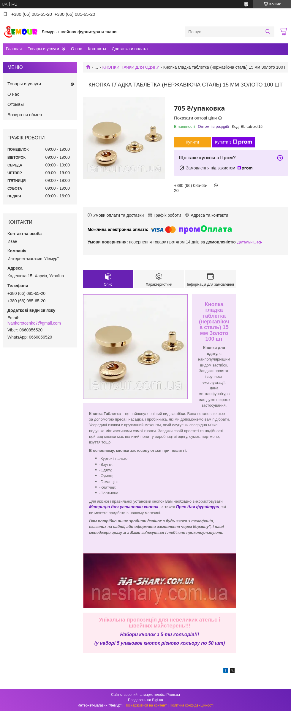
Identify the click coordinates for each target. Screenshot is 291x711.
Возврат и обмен (24, 114)
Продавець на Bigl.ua (145, 700)
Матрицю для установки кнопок (123, 506)
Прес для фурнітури (197, 506)
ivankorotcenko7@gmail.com (34, 323)
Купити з (233, 142)
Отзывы (15, 104)
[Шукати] (267, 31)
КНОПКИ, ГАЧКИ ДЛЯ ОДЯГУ (130, 67)
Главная (14, 48)
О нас (76, 48)
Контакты (97, 48)
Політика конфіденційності (191, 705)
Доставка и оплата (130, 48)
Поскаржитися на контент (145, 705)
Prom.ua (173, 695)
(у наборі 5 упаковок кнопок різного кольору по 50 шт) (159, 643)
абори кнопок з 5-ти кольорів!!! (161, 634)
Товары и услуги (43, 48)
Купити (192, 142)
